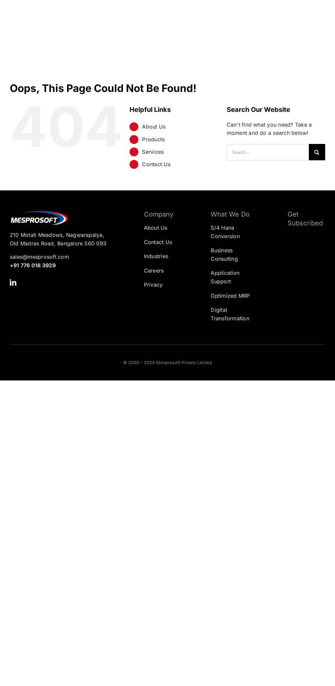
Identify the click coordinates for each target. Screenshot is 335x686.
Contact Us (156, 164)
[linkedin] (13, 282)
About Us (154, 126)
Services (153, 152)
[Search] (317, 152)
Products (153, 139)
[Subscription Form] (301, 265)
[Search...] (268, 152)
